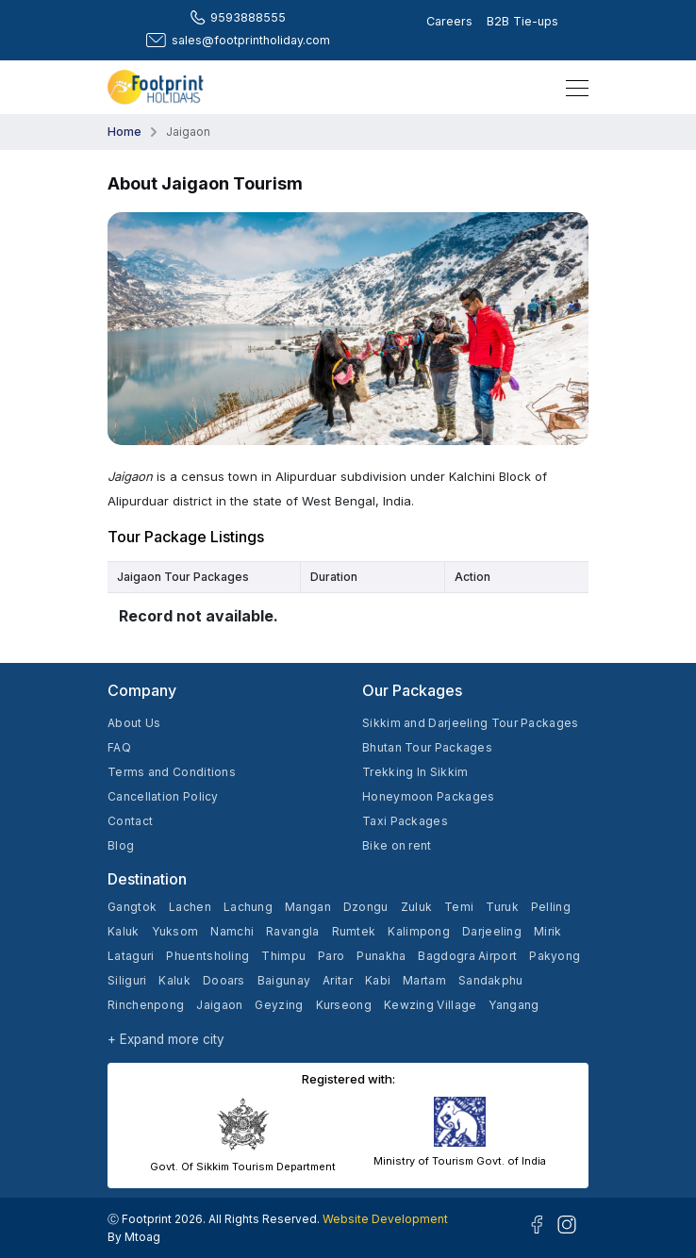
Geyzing (279, 1005)
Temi (458, 907)
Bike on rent (397, 845)
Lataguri (131, 956)
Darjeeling (492, 931)
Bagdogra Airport (467, 956)
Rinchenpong (146, 1005)
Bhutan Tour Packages (427, 747)
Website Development (385, 1219)
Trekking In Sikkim (415, 772)
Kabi (377, 980)
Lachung (248, 907)
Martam (424, 980)
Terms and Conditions (172, 772)
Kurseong (344, 1005)
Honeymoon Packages (428, 796)
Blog (121, 845)
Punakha (381, 956)
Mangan (308, 907)
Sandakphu (490, 980)
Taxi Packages (405, 821)
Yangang (514, 1005)
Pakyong (554, 956)
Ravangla (292, 931)
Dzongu (366, 907)
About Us (134, 723)
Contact (130, 821)
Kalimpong (419, 931)
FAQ (119, 747)
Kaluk (124, 931)
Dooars (224, 980)
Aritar (338, 980)
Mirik (548, 931)
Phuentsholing (207, 956)
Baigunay (283, 980)
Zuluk (417, 907)
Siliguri (127, 980)
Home (124, 131)
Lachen (190, 907)
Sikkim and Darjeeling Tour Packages (470, 723)
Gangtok (132, 907)
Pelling (551, 907)
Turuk (502, 907)
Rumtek (354, 931)
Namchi (232, 931)
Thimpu (283, 956)
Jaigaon (219, 1005)
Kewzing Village (430, 1005)
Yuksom (175, 931)
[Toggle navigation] (571, 87)
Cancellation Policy (163, 796)
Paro (331, 956)
